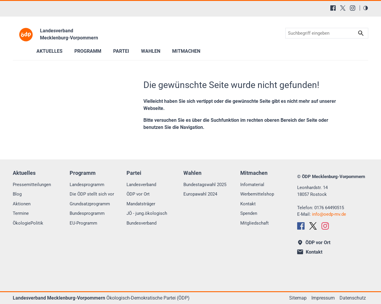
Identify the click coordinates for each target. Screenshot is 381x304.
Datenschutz (353, 298)
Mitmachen (186, 51)
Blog (17, 194)
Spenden (248, 213)
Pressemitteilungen (32, 184)
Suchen (360, 33)
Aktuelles (49, 51)
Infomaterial (252, 184)
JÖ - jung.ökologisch (147, 213)
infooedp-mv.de (329, 214)
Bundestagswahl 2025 (204, 184)
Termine (21, 213)
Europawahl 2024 (200, 194)
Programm (87, 51)
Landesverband (141, 184)
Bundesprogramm (87, 213)
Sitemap (298, 298)
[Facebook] (333, 8)
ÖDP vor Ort (138, 194)
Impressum (323, 298)
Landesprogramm (87, 184)
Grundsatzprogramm (90, 204)
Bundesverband (141, 223)
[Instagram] (352, 8)
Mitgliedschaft (254, 223)
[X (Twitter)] (342, 8)
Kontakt (248, 204)
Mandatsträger (141, 204)
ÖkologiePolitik (28, 223)
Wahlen (150, 51)
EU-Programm (83, 223)
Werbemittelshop (257, 194)
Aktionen (22, 204)
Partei (121, 51)
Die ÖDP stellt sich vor (92, 194)
